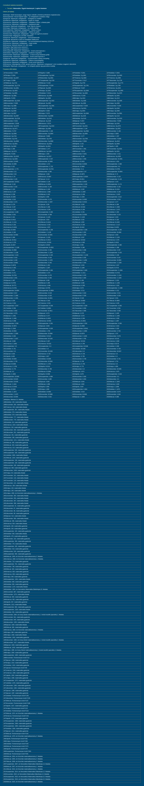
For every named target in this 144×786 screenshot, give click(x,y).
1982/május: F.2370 (44, 113)
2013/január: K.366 (9, 237)
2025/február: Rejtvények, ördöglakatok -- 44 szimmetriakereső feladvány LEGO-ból (28, 41)
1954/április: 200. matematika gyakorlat (15, 526)
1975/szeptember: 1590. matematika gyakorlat (17, 726)
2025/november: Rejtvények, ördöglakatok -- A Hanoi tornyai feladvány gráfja (26, 54)
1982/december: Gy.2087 (11, 116)
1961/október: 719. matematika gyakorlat (15, 561)
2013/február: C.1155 (113, 237)
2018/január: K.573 (44, 313)
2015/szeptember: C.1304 (115, 270)
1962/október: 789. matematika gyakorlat (15, 566)
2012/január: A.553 (43, 219)
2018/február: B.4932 (44, 318)
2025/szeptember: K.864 (79, 389)
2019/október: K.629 (113, 328)
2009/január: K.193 (9, 189)
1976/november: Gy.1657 (11, 78)
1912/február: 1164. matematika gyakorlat (16, 457)
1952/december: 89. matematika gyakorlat (16, 513)
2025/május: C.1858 (113, 386)
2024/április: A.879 (78, 374)
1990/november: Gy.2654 (45, 133)
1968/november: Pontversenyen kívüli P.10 (16, 657)
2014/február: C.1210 (78, 252)
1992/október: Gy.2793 (45, 138)
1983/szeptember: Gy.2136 (11, 118)
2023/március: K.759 (78, 364)
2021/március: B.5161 (44, 343)
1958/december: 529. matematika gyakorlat (16, 551)
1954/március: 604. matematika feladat (15, 523)
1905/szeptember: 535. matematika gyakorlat (17, 450)
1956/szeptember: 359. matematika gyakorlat (17, 541)
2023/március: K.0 (112, 364)
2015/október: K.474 (44, 273)
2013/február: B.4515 (44, 240)
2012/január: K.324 (112, 217)
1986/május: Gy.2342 (113, 123)
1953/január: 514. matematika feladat (14, 516)
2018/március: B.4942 (44, 321)
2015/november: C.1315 (114, 275)
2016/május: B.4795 (44, 288)
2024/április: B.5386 (44, 374)
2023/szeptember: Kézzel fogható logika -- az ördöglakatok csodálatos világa (26, 17)
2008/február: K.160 (9, 184)
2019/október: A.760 (44, 331)
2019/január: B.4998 (78, 326)
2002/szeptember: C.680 (114, 164)
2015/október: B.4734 (10, 275)
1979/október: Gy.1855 (10, 93)
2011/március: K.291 (9, 209)
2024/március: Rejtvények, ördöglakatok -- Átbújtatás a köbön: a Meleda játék (26, 22)
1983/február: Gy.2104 (79, 116)
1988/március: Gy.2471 (10, 128)
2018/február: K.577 (44, 316)
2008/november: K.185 (45, 186)
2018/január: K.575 (78, 313)
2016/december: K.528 (114, 295)
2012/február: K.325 (78, 219)
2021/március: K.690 (113, 341)
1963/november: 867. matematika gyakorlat (16, 592)
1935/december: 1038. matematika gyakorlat (16, 470)
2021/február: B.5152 (78, 341)
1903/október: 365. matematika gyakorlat (15, 437)
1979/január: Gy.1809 (44, 88)
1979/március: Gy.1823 (114, 88)
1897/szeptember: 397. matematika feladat (16, 409)
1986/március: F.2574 (44, 123)
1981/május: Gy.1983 (113, 103)
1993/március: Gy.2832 (45, 143)
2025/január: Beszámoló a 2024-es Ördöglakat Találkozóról (21, 39)
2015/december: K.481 (10, 278)
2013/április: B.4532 (113, 242)
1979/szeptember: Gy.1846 (80, 90)
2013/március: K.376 (113, 240)
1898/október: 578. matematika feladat (15, 412)
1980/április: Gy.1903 (113, 95)
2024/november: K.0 (113, 376)
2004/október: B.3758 (113, 169)
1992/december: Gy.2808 (45, 141)
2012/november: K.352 (79, 232)
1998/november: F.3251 (79, 154)
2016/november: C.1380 (10, 295)
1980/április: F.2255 (9, 98)
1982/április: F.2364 (44, 111)
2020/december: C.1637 (10, 338)
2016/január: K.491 (78, 280)
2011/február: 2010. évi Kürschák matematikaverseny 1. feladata (23, 769)
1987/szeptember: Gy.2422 (46, 126)
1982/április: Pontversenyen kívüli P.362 (15, 738)
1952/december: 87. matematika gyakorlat (16, 508)
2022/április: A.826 (9, 356)
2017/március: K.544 (78, 303)
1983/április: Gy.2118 (113, 116)
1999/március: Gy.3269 (10, 159)
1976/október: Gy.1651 (79, 75)
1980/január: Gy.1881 (10, 95)
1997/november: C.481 (79, 149)
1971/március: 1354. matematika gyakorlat (16, 670)
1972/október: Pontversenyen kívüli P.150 (16, 695)
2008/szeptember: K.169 (79, 184)
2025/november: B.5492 (79, 394)
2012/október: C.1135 (44, 232)
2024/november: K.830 (79, 376)
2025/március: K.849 (113, 384)
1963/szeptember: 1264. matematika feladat (16, 579)
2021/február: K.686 (9, 341)
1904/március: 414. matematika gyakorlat (15, 447)
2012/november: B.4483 (10, 235)
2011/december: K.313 (114, 214)
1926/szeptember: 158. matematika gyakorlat (17, 460)
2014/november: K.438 (10, 260)
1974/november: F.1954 (10, 73)
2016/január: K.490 (44, 280)
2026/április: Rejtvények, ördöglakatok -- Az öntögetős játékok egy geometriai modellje (29, 66)
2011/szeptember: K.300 (45, 212)
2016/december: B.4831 (45, 298)
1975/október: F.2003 (113, 73)
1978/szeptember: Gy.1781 (80, 85)
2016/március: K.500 (78, 285)
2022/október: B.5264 (10, 359)
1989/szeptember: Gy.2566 (80, 131)
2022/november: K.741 (114, 359)
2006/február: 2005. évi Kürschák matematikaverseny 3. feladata (23, 759)
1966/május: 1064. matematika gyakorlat (15, 652)
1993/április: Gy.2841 (44, 146)
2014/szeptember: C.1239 (80, 255)
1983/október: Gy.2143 (79, 118)
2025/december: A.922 (45, 397)
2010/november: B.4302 (79, 199)
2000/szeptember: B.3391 (114, 159)
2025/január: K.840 (44, 381)
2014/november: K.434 (45, 257)
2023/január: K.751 (112, 361)
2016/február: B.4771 (9, 285)
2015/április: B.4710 (113, 267)
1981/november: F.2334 (114, 106)
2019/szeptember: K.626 (45, 328)
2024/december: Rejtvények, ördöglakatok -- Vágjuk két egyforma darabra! (25, 34)
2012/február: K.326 (113, 219)
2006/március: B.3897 (44, 176)
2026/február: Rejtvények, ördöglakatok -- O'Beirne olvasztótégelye (23, 60)
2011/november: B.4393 (79, 214)
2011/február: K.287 (9, 207)
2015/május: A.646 (9, 270)
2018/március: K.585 (113, 318)
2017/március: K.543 (44, 303)
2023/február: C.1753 (44, 364)
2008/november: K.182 (10, 186)
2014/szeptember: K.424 (10, 255)
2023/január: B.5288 (9, 364)
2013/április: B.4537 (9, 245)
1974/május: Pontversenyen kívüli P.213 (15, 708)
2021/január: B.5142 (113, 338)
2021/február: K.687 (44, 341)
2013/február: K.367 (78, 237)
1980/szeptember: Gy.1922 (46, 100)
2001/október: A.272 (44, 164)
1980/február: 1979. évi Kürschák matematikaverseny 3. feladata (23, 736)
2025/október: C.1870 (113, 389)
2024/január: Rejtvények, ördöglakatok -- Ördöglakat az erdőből (22, 18)
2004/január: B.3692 (78, 166)
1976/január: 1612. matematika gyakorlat (15, 731)
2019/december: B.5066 (45, 333)
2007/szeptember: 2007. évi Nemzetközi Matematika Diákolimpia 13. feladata (26, 764)
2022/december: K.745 (10, 361)
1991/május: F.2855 (113, 133)
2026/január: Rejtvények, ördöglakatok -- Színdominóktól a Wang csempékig (26, 58)
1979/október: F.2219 (44, 93)
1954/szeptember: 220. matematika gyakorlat (17, 531)
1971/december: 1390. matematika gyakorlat (16, 685)
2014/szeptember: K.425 (45, 255)
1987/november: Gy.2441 (80, 126)
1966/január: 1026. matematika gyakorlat (15, 645)
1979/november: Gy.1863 (80, 93)
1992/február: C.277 (78, 136)
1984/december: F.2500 (114, 121)
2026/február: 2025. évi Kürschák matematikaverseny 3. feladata (23, 781)
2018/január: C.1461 (9, 316)
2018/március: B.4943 (79, 321)
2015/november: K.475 (45, 275)
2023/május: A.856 (112, 366)
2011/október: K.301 (78, 212)
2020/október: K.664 (9, 336)
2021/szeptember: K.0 (10, 346)
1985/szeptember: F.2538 (11, 123)
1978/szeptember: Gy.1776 (11, 85)
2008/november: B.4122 (79, 186)
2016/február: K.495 (44, 283)
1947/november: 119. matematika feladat (15, 480)
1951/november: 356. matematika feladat (15, 498)
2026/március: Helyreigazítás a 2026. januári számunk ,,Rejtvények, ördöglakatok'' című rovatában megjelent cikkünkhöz (39, 64)
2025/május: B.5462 (9, 389)
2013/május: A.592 (78, 245)
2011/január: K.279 (9, 204)
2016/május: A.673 (78, 288)
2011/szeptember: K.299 (10, 212)
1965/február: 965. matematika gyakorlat (15, 627)
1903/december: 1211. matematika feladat (16, 440)
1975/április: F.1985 (44, 73)
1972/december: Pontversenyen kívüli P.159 (16, 698)
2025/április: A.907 (78, 386)
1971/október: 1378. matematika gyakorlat (16, 683)
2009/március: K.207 (9, 192)
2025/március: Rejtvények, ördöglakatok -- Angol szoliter (20, 43)
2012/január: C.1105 (44, 217)
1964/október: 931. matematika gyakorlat (15, 612)
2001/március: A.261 (113, 161)
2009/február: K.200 (78, 189)
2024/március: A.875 (113, 371)
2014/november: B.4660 (114, 260)
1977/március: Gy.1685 (114, 78)
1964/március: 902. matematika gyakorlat (15, 599)
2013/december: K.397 (114, 250)
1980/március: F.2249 (78, 95)
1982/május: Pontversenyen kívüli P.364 (15, 741)
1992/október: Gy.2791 (10, 138)
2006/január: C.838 (44, 174)
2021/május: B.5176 (113, 343)
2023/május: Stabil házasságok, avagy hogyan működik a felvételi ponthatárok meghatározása (31, 15)
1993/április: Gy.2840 (9, 146)
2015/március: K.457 (113, 265)
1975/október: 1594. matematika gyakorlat (16, 728)
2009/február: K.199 (44, 189)
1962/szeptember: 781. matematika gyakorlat (17, 564)
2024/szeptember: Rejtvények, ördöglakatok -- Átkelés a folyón (22, 30)
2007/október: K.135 (44, 181)
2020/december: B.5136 (45, 338)
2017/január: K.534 (9, 300)
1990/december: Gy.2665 (80, 133)
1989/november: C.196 (114, 131)
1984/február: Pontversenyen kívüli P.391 (15, 754)
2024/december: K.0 (113, 379)
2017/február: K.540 (44, 300)
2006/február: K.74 (112, 174)
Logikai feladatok (41, 8)
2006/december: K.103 (114, 176)
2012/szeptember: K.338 (45, 230)
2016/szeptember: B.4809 (46, 290)
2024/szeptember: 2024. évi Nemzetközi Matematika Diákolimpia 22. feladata (26, 779)
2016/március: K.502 (113, 285)
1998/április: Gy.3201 (113, 151)
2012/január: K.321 (9, 217)
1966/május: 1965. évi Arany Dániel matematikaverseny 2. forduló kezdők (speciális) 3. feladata (32, 650)
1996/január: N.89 (77, 146)
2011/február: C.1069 (113, 207)
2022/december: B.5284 (45, 361)
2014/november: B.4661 (10, 262)
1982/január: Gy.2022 (10, 108)
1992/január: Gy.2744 (10, 136)
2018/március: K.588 (9, 321)
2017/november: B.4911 (45, 310)
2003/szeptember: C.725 (45, 166)
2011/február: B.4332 (78, 207)
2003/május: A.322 (9, 166)
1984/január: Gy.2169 (44, 121)
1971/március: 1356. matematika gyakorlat (16, 673)
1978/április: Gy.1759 (78, 83)
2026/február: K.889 (113, 397)
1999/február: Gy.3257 (45, 156)
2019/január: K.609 (44, 326)
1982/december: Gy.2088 (45, 116)
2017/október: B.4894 (44, 308)
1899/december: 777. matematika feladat (15, 417)
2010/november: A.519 (114, 199)
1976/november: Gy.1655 (114, 75)
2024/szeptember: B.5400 (11, 376)
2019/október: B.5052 (10, 331)
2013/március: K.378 (9, 242)
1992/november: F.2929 (114, 138)
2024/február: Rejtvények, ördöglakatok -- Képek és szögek (21, 20)
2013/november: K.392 (45, 250)
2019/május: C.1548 (9, 328)
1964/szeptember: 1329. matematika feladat (16, 609)
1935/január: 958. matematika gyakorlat (15, 468)
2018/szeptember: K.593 (114, 323)
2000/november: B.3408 (45, 161)
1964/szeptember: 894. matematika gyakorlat (17, 607)
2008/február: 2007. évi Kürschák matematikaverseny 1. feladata (23, 766)
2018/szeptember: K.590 (10, 323)
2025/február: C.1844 (9, 384)
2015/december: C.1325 (114, 278)
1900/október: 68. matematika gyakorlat (15, 422)
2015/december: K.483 (45, 278)
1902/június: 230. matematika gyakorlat (15, 427)
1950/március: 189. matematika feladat (15, 485)
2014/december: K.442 (45, 262)
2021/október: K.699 (113, 346)
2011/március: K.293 (44, 209)
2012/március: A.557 (44, 227)
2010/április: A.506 (43, 197)
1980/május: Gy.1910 (78, 98)
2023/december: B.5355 (114, 369)
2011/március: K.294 (78, 209)
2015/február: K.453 (44, 265)
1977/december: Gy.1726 (114, 80)
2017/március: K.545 (113, 303)
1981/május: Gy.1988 (9, 106)
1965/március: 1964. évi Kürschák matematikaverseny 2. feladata (23, 630)
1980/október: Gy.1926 (79, 100)
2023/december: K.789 (45, 369)
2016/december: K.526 (79, 295)
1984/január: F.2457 (78, 121)
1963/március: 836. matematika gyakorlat (15, 571)
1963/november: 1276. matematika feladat (16, 594)
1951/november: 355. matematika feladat (15, 495)
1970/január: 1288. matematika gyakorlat (15, 660)
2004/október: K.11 (78, 169)
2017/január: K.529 (78, 298)
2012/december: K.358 (79, 235)
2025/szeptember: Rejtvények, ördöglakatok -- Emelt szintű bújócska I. (24, 51)
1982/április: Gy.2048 (113, 108)
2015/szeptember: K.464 (45, 270)
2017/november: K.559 (79, 308)
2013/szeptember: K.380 (114, 245)
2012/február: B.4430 (113, 222)
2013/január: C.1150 (44, 237)
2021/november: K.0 (9, 351)
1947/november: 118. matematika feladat (15, 478)
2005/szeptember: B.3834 (114, 171)
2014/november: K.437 (114, 257)
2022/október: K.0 (112, 356)
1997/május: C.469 (9, 149)
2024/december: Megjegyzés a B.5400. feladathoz (18, 35)
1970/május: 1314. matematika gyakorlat (15, 662)
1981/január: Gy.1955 (44, 103)
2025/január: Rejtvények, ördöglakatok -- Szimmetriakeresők (21, 37)
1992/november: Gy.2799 (80, 138)
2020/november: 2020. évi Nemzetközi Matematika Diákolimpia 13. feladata (26, 774)
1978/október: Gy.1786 (114, 85)
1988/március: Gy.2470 (114, 126)
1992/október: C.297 (113, 136)
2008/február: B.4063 (44, 184)
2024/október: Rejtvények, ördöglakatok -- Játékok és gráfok (21, 32)
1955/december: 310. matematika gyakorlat (16, 538)
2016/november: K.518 (45, 293)
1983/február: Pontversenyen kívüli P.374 (15, 746)
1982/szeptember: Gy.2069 (80, 113)
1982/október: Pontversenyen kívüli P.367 (16, 743)
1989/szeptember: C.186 (45, 131)
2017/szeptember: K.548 (45, 305)
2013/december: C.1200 (45, 252)
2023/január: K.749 (78, 361)
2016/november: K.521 (114, 293)
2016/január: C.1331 (113, 280)
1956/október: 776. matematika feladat (15, 544)
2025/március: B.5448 (10, 386)
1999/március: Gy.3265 (114, 156)
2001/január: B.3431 (78, 161)
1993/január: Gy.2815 (113, 141)
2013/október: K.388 (113, 247)
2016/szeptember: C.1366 (115, 288)
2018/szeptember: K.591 (45, 323)
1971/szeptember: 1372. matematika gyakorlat (17, 680)
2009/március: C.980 (44, 192)
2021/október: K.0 (43, 348)
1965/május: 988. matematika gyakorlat (15, 632)
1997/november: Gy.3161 (114, 149)
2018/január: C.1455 (113, 313)
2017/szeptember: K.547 (10, 305)
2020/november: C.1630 (79, 336)
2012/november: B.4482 (114, 232)
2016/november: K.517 (10, 293)
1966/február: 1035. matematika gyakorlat (16, 647)
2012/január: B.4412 (9, 219)
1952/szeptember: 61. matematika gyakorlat (16, 506)
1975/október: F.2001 (78, 73)
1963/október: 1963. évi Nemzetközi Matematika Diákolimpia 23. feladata (25, 589)
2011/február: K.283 (78, 204)
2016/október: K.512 (113, 290)
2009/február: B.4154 (113, 189)
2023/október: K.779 (9, 369)
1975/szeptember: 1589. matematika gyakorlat (17, 723)
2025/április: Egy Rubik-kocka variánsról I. (15, 47)
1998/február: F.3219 (78, 151)
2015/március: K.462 (9, 267)
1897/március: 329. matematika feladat (15, 407)
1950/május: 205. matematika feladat (14, 490)
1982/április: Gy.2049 (9, 111)
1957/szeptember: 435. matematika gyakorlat (17, 546)
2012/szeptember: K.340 (114, 230)
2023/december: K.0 (78, 369)
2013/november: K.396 (79, 250)
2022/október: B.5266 (44, 359)
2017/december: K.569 (114, 310)
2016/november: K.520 (79, 293)
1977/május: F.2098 (9, 80)
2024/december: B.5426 (10, 381)
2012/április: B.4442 (78, 227)
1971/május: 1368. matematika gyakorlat (15, 678)
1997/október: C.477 (44, 149)
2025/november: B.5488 (45, 394)
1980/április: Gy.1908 (44, 98)
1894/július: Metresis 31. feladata (13, 399)
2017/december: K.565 (79, 310)
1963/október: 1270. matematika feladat (15, 587)
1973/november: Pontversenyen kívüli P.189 (16, 703)
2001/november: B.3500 (79, 164)
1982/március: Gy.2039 (45, 108)
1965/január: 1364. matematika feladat (15, 625)
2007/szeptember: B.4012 (11, 181)
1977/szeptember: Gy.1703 (46, 80)
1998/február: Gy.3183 (45, 151)
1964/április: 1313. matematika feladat (15, 604)
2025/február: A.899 (44, 384)
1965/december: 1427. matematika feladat (16, 642)
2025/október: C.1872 (10, 391)
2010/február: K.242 (44, 194)
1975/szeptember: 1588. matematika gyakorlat (17, 721)
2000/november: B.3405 (10, 161)
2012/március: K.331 (9, 224)
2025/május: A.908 (43, 389)
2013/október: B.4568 (10, 250)
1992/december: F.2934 (79, 141)
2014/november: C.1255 (45, 260)
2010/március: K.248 (78, 194)
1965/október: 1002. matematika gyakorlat (16, 637)
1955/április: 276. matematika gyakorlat (15, 536)
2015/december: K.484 (79, 278)
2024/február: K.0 (8, 371)
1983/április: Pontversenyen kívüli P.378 (15, 749)
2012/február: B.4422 (44, 222)
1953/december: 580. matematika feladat (15, 518)
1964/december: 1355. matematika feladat (16, 622)
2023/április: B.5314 (44, 366)
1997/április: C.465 (112, 146)
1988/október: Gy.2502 (114, 128)
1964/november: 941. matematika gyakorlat (16, 617)
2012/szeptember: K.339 (79, 230)
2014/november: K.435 (79, 257)
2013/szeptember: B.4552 (46, 247)
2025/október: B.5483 (44, 391)
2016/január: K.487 (9, 280)
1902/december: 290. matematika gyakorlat (16, 430)
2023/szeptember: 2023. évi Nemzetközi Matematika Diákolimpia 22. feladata (26, 776)
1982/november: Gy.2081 (114, 113)
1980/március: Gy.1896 (45, 95)
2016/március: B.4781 (10, 288)
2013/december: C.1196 (10, 252)
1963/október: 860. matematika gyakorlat (15, 581)
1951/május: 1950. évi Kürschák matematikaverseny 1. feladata (22, 493)
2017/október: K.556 (9, 308)
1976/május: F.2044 (9, 75)
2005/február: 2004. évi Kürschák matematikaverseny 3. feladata (23, 756)
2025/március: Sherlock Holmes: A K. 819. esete (17, 45)
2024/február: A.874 (78, 371)
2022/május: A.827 (43, 356)
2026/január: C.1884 (78, 397)
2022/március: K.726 (78, 354)
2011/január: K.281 (44, 204)
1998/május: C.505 (43, 154)
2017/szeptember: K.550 (114, 305)
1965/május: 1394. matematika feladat (15, 635)
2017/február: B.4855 (113, 300)
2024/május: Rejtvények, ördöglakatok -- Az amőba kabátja (21, 28)
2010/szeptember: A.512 (114, 197)
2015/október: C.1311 (78, 273)
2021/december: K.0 (78, 351)
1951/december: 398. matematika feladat (15, 503)
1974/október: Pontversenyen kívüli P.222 (16, 711)
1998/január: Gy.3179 (10, 151)
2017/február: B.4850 (78, 300)
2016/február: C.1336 (113, 283)
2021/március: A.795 (78, 343)
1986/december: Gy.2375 (11, 126)
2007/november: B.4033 (79, 181)
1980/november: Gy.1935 (114, 100)
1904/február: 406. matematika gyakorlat (15, 442)
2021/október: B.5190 (78, 348)
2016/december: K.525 (45, 295)
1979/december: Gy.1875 (114, 93)
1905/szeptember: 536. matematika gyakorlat (17, 452)
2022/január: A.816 (9, 354)
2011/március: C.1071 (113, 209)
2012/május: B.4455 (9, 230)
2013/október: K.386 (78, 247)
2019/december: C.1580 (10, 333)
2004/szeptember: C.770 (10, 169)
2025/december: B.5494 (10, 397)
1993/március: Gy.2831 (10, 143)
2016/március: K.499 (44, 285)
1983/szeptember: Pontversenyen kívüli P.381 (17, 751)
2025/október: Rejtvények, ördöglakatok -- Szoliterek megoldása (22, 53)
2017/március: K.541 (9, 303)
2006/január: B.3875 (78, 174)
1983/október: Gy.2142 (45, 118)
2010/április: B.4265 (9, 197)
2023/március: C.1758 (10, 366)
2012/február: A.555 (78, 222)
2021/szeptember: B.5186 (80, 346)
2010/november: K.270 (45, 199)
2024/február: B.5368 (44, 371)
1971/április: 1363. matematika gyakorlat (15, 675)
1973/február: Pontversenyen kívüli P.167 (15, 700)
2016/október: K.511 (78, 290)
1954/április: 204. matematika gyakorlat (15, 528)
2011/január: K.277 (112, 202)
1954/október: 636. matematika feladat (15, 533)
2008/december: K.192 (114, 186)
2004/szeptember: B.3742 (46, 169)
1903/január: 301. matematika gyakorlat (15, 435)
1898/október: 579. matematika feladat (15, 414)
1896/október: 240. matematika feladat (15, 402)
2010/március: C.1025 (113, 194)
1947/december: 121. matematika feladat (15, 483)
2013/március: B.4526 (44, 242)
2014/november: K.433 (10, 257)
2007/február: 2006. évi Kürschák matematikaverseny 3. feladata (23, 761)
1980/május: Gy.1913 (113, 98)
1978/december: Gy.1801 (11, 88)
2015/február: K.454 (78, 265)
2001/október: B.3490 (10, 164)
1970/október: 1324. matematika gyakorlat (16, 665)
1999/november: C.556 (79, 159)
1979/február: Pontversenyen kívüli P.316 (15, 733)
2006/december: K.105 (10, 179)
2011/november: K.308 (45, 214)
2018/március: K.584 (78, 318)
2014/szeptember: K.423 (114, 252)
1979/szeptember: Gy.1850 (115, 90)
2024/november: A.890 (45, 379)
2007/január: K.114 (44, 179)
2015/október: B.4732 (113, 273)
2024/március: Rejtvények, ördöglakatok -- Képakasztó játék (21, 24)
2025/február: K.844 (78, 381)
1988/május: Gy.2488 (44, 128)
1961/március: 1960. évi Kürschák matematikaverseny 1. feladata (23, 559)
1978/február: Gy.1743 (10, 83)
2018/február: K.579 (78, 316)
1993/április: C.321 (78, 143)
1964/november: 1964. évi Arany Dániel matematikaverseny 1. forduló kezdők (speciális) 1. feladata (33, 614)
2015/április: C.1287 (44, 267)
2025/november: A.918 (114, 394)
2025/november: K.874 (114, 391)
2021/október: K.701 (9, 348)
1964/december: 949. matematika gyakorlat (16, 619)
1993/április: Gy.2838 (113, 143)
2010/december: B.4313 (79, 202)
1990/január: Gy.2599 (10, 133)
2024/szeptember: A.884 (45, 376)
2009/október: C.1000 (78, 192)
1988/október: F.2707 (9, 131)
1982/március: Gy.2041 (79, 108)
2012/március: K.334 (78, 224)
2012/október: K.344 (9, 232)
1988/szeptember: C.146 (79, 128)
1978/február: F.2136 (44, 83)
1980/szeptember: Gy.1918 (11, 100)
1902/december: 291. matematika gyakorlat (16, 432)
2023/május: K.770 (78, 366)
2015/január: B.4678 (9, 265)
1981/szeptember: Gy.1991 (46, 106)
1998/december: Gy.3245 (11, 156)
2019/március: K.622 (113, 326)
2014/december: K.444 (79, 262)
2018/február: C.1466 (9, 318)
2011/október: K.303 (113, 212)
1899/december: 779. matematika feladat (15, 420)
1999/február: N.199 (78, 156)
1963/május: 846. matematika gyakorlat (15, 576)
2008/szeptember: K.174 (114, 184)
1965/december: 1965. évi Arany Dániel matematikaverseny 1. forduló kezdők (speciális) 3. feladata (33, 640)
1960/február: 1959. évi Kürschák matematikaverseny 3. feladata (23, 556)
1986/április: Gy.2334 (78, 123)
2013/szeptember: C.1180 (11, 247)
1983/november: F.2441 (10, 121)
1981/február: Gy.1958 (79, 103)
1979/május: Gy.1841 (44, 90)
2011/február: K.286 (113, 204)
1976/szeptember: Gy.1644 (46, 75)
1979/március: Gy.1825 (10, 90)
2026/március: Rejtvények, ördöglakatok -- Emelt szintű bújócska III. (23, 62)
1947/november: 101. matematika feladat (15, 475)
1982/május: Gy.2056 (113, 111)
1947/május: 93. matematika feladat (14, 473)
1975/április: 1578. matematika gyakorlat (15, 718)
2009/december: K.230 (114, 192)
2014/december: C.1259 (114, 262)
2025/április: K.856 (43, 386)
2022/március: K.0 (112, 354)
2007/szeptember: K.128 (114, 179)
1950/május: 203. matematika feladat (14, 488)
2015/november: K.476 (79, 275)
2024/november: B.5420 (10, 379)
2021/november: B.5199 (45, 351)
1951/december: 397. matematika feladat (15, 501)
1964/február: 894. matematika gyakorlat (15, 597)
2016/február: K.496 (78, 283)
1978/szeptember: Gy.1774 (115, 83)
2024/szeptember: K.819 (114, 374)
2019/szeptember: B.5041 (80, 328)
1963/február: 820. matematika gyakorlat (15, 569)
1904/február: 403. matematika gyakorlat (15, 445)
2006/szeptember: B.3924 (80, 176)
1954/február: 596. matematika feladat (15, 521)
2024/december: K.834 (79, 379)
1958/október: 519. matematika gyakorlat (15, 549)
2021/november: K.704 (114, 348)
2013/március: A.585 (78, 242)
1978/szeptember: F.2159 (45, 85)
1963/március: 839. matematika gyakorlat (15, 574)
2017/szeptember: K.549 (79, 305)
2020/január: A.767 (112, 333)
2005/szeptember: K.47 (79, 171)
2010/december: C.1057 (45, 202)
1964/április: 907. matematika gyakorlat (15, 602)
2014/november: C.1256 (79, 260)
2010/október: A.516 (9, 199)
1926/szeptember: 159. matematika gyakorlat (17, 463)
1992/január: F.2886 (44, 136)
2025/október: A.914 (78, 391)
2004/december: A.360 (45, 171)
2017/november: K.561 (114, 308)
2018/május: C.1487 (113, 321)
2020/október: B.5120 (44, 336)
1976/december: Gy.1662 (45, 78)
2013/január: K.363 (112, 235)
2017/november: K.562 (10, 310)
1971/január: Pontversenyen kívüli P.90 (15, 668)
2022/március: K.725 (44, 354)
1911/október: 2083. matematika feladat (15, 455)
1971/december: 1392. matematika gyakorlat (16, 688)
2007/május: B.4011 (78, 179)
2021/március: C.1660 (10, 343)
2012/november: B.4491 (45, 235)
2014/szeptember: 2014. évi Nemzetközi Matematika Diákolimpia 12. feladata (26, 771)
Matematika (17, 8)
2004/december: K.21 (10, 171)
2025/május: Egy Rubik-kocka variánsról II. (16, 49)
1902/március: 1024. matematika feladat (15, 425)
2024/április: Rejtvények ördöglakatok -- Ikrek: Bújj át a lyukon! (22, 26)
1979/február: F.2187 (78, 88)
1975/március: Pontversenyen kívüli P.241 (16, 716)
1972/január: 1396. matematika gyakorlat (15, 690)
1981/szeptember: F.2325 (80, 106)
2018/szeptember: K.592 (79, 323)
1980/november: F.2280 (10, 103)
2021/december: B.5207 (114, 351)
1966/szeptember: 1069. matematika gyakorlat (17, 655)
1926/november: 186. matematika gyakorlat (16, 465)
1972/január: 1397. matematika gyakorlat (15, 693)
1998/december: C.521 (114, 154)
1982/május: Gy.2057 (9, 113)
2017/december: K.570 (10, 313)
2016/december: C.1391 (10, 298)
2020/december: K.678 (114, 336)
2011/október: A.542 (9, 214)
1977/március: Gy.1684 (79, 78)
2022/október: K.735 (78, 356)
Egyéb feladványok (28, 8)
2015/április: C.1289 (78, 267)
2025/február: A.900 (78, 384)
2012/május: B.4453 (113, 227)
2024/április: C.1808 (9, 374)
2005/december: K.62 (10, 174)
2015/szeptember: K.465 (79, 270)
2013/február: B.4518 (78, 240)
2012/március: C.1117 (113, 224)
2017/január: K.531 (112, 298)
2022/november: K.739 (79, 359)
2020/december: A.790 (79, 338)
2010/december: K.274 (10, 202)
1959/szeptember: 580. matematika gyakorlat (17, 554)
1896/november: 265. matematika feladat (15, 404)
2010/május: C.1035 (78, 197)
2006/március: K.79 (9, 176)
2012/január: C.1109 (78, 217)
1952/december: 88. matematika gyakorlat (16, 511)
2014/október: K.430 (113, 255)
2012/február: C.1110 (9, 222)
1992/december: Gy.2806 (11, 141)
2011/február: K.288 (44, 207)
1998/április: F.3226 (9, 154)
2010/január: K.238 (9, 194)
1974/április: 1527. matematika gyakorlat (15, 705)
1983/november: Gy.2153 (114, 118)
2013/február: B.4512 (9, 240)
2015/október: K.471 (9, 273)
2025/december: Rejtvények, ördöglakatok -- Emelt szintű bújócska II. (24, 56)
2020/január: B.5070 (78, 333)
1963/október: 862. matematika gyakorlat (15, 584)
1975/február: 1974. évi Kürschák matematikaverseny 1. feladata (23, 713)
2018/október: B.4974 (10, 326)
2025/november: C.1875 (10, 394)
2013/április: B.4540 (44, 245)
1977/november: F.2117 (79, 80)
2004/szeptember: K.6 (113, 166)
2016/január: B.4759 (9, 283)
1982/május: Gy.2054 (78, 111)
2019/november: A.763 (114, 331)
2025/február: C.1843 (113, 381)
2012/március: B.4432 (10, 227)
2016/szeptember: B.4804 (11, 290)
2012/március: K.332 (44, 224)
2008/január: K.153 (112, 181)
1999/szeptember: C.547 (45, 159)
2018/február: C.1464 (113, 316)
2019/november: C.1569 (79, 331)
